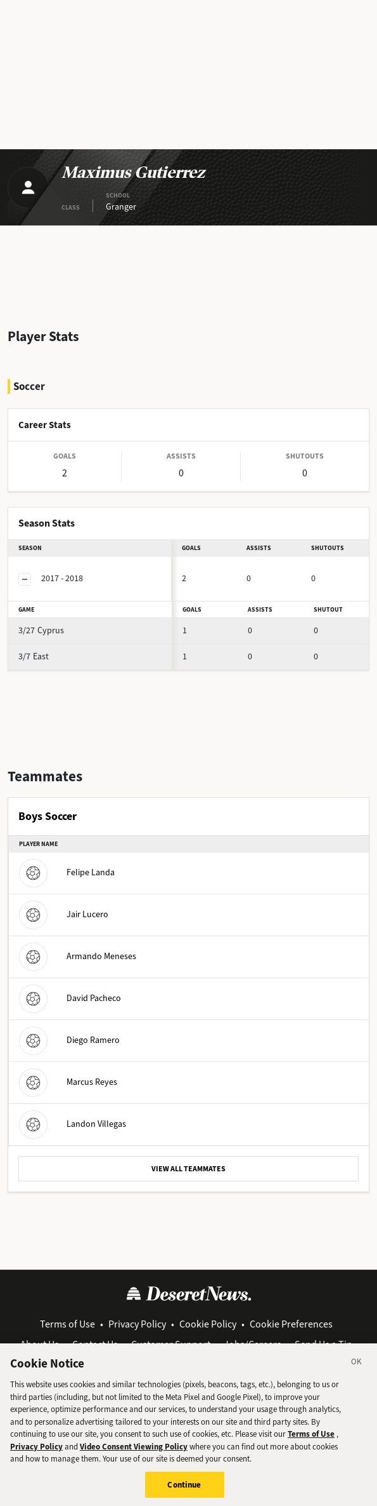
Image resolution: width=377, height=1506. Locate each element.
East (33, 656)
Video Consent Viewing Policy (134, 1454)
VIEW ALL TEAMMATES (188, 1169)
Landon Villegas (72, 1124)
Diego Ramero (69, 1040)
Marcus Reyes (68, 1082)
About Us (39, 1344)
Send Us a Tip (323, 1344)
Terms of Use (67, 1324)
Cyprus (41, 630)
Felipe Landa (67, 872)
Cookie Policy (207, 1324)
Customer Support (170, 1344)
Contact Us (95, 1344)
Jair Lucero (63, 914)
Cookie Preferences (291, 1324)
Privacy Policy (137, 1324)
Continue (184, 1492)
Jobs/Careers (252, 1344)
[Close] (357, 1371)
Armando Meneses (77, 956)
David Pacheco (70, 998)
